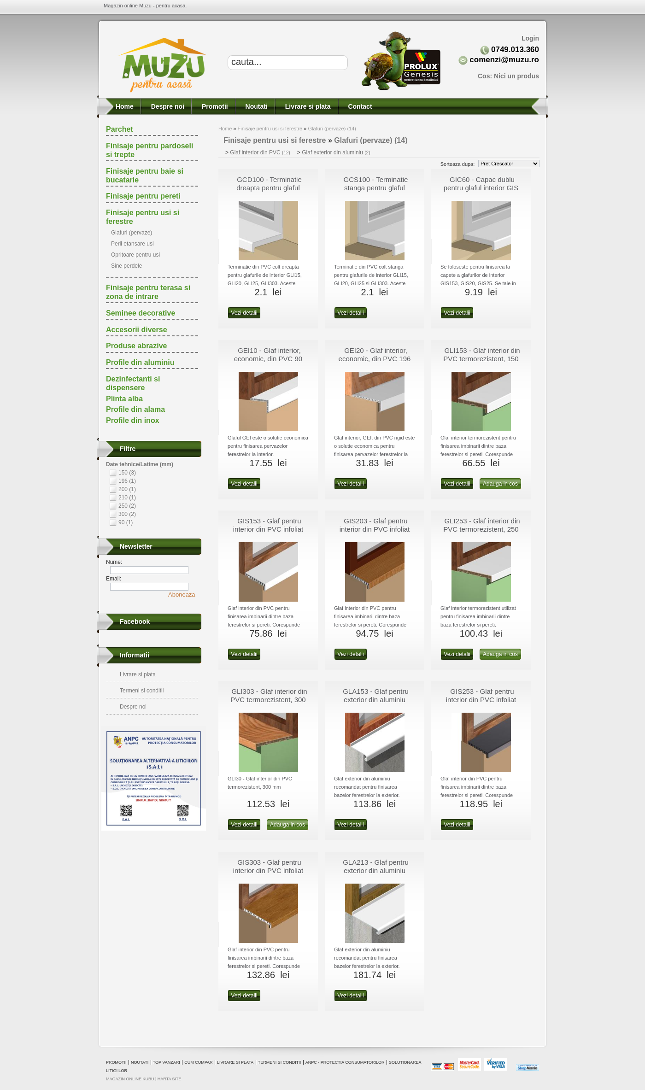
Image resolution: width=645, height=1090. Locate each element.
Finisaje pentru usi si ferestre (270, 128)
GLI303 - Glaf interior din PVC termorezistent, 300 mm (268, 699)
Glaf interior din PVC (260, 152)
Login (530, 38)
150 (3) (127, 472)
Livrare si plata (307, 106)
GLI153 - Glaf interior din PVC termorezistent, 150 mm (481, 358)
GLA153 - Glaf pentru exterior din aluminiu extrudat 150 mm (376, 699)
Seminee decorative (140, 313)
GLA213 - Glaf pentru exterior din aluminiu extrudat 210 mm (376, 870)
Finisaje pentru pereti (143, 196)
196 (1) (127, 481)
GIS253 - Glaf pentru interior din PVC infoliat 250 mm (481, 699)
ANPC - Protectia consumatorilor (345, 1062)
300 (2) (127, 514)
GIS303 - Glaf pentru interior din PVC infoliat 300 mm (268, 870)
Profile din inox (132, 420)
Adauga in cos (500, 484)
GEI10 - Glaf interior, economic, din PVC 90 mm (268, 358)
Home (124, 106)
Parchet (119, 129)
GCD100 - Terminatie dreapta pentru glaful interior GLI (269, 188)
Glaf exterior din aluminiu (336, 152)
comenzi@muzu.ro (504, 59)
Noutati (256, 106)
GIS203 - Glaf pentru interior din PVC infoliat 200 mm (375, 529)
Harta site (170, 1079)
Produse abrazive (136, 346)
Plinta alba (124, 399)
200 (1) (127, 489)
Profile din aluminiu (140, 362)
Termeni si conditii (142, 690)
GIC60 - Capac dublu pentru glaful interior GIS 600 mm (481, 188)
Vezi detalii (244, 313)
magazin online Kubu (130, 1079)
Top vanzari (166, 1062)
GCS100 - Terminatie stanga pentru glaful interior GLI (376, 188)
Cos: (508, 76)
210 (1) (127, 497)
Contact (359, 106)
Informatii (134, 655)
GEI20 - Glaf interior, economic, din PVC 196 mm (375, 358)
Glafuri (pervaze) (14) (332, 128)
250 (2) (127, 506)
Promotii (214, 106)
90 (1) (125, 522)
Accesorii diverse (136, 330)
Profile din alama (135, 409)
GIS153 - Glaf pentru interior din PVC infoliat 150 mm (268, 529)
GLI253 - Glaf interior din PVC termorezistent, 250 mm (481, 529)
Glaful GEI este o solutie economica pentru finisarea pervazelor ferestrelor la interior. (268, 446)
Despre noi (166, 106)
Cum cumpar (198, 1062)
